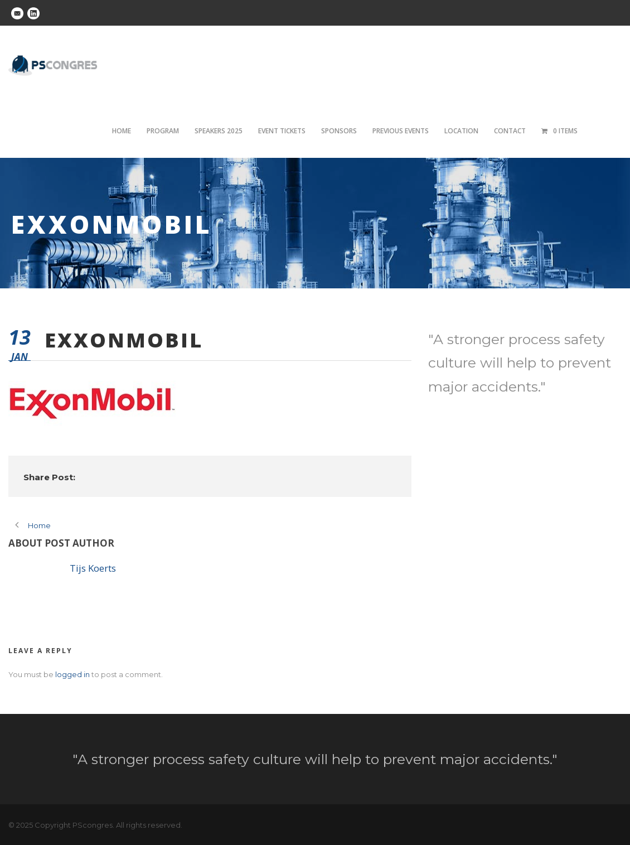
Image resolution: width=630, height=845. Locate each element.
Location (461, 131)
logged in (72, 674)
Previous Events (400, 131)
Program (163, 131)
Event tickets (282, 131)
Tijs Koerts (93, 568)
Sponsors (339, 131)
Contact (510, 131)
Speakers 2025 (219, 131)
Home (121, 131)
